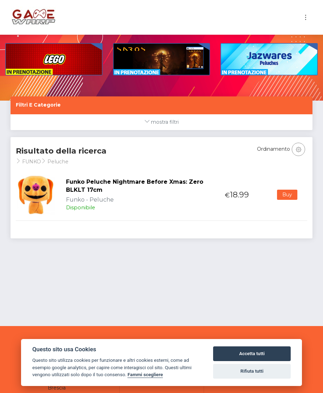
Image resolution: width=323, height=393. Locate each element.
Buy (287, 194)
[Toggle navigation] (305, 17)
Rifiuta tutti (252, 371)
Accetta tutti (252, 353)
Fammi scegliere (145, 374)
